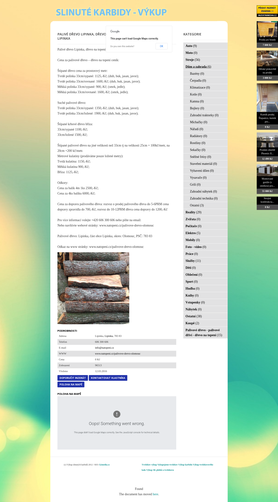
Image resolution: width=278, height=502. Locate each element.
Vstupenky (195, 302)
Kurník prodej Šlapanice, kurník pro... (267, 118)
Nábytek (194, 309)
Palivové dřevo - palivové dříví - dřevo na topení (204, 332)
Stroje (193, 60)
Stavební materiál (203, 163)
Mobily (193, 240)
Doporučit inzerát (73, 378)
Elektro (193, 233)
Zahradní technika (204, 198)
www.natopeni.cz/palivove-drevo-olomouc (117, 353)
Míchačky (198, 122)
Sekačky (197, 150)
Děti (191, 267)
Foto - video (196, 247)
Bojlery (197, 108)
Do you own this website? (122, 46)
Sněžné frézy (200, 157)
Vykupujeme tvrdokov (167, 464)
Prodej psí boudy (267, 39)
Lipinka (109, 336)
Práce (192, 254)
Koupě (192, 323)
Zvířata (193, 219)
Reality (193, 212)
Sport (192, 281)
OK (161, 46)
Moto (191, 53)
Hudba (193, 288)
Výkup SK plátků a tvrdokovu (160, 470)
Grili (195, 184)
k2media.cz (104, 464)
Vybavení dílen (202, 170)
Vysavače (198, 177)
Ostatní (197, 205)
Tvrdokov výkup (149, 464)
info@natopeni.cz (104, 347)
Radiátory (198, 136)
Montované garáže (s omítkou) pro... (267, 182)
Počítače (193, 226)
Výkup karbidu (185, 464)
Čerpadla (198, 80)
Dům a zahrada (198, 66)
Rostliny (197, 143)
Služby (193, 261)
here (155, 494)
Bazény (197, 73)
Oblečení (194, 274)
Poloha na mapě (71, 384)
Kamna (197, 101)
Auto (191, 46)
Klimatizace (200, 87)
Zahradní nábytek (203, 191)
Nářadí (196, 129)
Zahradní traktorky (204, 115)
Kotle (196, 94)
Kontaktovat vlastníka (108, 378)
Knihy (192, 295)
